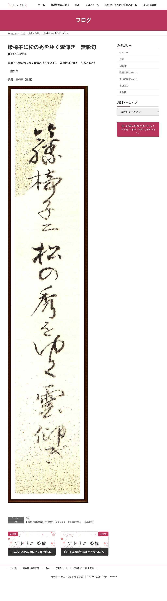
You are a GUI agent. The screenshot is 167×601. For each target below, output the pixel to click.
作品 (28, 518)
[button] (138, 129)
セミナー (124, 52)
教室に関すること (128, 72)
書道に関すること (128, 79)
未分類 (122, 92)
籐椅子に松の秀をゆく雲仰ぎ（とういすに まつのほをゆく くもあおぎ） (61, 522)
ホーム (14, 568)
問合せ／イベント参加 (84, 568)
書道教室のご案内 (31, 568)
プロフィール (62, 568)
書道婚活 (124, 85)
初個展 (122, 65)
